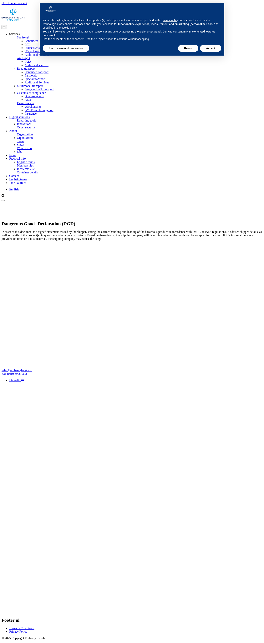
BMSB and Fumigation (39, 110)
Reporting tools (26, 120)
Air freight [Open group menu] (23, 58)
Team (20, 141)
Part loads (31, 75)
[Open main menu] (4, 27)
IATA (28, 61)
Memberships (25, 165)
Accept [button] (210, 48)
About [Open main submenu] (13, 130)
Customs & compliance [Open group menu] (31, 92)
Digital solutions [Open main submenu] (19, 117)
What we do (24, 148)
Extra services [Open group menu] (25, 103)
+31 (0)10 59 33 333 (14, 373)
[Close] (3, 200)
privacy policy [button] (170, 20)
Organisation (25, 134)
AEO (28, 99)
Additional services (36, 65)
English (14, 189)
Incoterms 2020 (26, 169)
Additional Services (37, 82)
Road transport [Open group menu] (26, 68)
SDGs (20, 144)
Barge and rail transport (39, 89)
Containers (31, 40)
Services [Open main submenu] (14, 34)
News (12, 155)
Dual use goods (34, 96)
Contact (14, 175)
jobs (19, 151)
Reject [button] (188, 48)
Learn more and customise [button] (66, 48)
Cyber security (26, 127)
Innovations (24, 124)
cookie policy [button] (69, 27)
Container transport (36, 72)
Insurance (31, 113)
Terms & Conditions (21, 628)
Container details (27, 172)
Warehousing (33, 106)
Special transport (35, 79)
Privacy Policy (18, 631)
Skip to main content (14, 3)
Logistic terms (26, 162)
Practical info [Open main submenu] (17, 158)
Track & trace (17, 182)
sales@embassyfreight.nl (17, 370)
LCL (27, 44)
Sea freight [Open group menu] (23, 37)
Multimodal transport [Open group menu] (30, 85)
